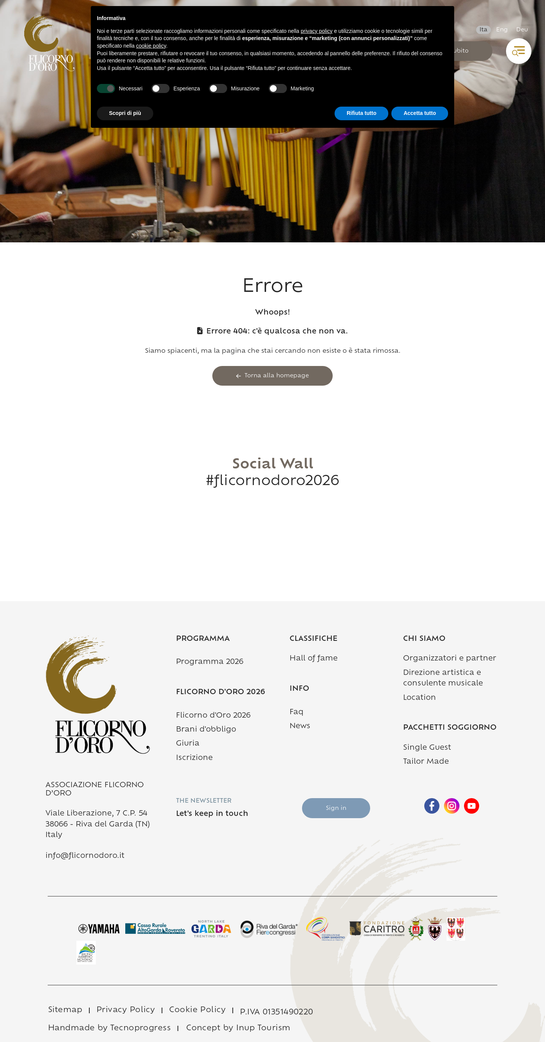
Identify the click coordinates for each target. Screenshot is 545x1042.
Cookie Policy (197, 1010)
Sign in (336, 808)
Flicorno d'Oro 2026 (213, 715)
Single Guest (427, 748)
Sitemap (65, 1010)
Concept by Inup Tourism (238, 1028)
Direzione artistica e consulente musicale (443, 678)
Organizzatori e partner (449, 658)
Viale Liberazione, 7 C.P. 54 (96, 813)
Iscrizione (194, 758)
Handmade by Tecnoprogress (109, 1028)
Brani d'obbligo (206, 729)
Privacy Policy (126, 1010)
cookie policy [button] (151, 46)
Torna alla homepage (272, 376)
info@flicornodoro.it (85, 856)
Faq (297, 712)
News (300, 726)
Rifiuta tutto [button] (362, 113)
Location (419, 698)
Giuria (187, 743)
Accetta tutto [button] (419, 113)
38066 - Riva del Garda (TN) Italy (97, 830)
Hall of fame (314, 658)
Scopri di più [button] (125, 113)
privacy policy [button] (317, 31)
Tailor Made (426, 762)
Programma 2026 (209, 662)
